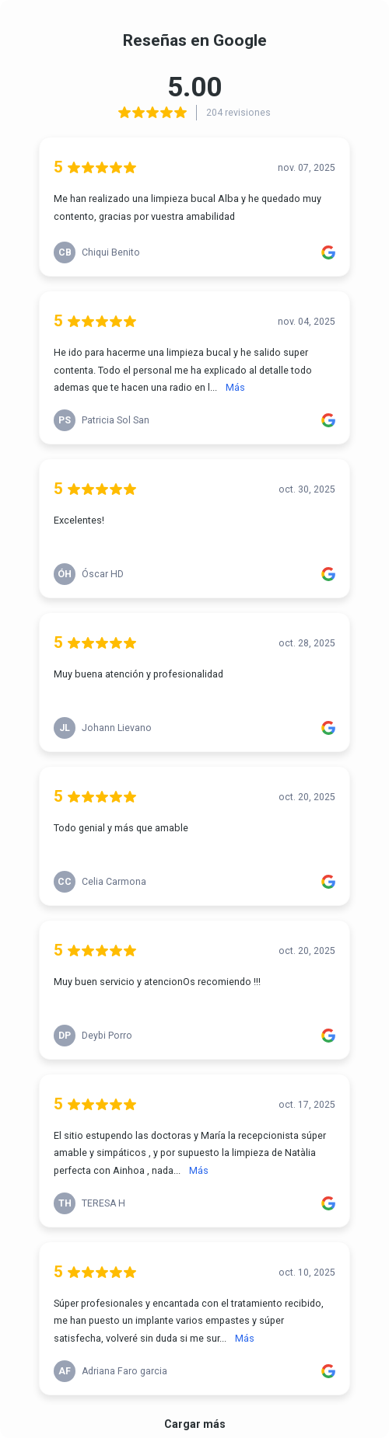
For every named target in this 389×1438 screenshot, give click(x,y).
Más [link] (235, 387)
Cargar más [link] (195, 1424)
